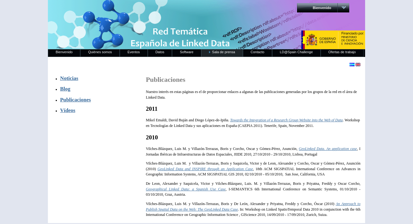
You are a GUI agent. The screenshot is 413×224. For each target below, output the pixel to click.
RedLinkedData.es (112, 9)
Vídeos (67, 110)
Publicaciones (75, 100)
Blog (65, 89)
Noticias (69, 78)
